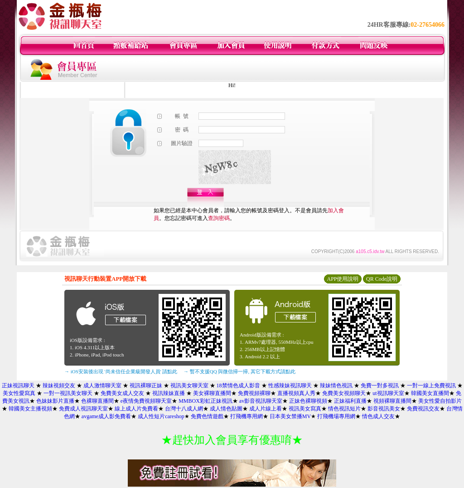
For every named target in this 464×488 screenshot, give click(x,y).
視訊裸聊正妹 (146, 385)
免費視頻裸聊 (254, 393)
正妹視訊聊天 (18, 385)
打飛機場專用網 (336, 416)
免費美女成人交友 (122, 393)
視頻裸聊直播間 (392, 401)
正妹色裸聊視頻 (308, 401)
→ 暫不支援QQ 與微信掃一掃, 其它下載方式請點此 (239, 371)
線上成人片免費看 (136, 408)
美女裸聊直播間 (212, 393)
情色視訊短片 (344, 408)
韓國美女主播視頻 (30, 408)
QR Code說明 (381, 279)
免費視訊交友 (423, 408)
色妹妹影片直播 (55, 401)
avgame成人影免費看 (106, 416)
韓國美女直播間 (430, 393)
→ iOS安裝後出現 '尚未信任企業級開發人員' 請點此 (120, 371)
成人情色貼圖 (226, 408)
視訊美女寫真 (305, 408)
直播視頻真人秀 (296, 393)
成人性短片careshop (161, 416)
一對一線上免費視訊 (431, 385)
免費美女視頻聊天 (344, 393)
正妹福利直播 (350, 401)
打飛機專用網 (246, 416)
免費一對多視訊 (380, 385)
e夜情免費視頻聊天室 (146, 401)
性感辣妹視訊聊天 (290, 385)
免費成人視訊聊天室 (83, 408)
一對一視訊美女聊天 (68, 393)
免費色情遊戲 (207, 416)
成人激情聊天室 (102, 385)
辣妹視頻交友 (59, 385)
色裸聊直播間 (97, 401)
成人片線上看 (265, 408)
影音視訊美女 (383, 408)
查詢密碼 (219, 218)
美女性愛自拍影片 (440, 401)
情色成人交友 (378, 416)
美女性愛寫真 (19, 393)
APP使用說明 (342, 279)
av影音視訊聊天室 (260, 401)
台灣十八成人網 (184, 408)
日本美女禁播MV (290, 416)
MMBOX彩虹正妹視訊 (205, 401)
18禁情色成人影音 (238, 385)
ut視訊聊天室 (388, 393)
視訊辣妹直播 (168, 393)
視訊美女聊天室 (189, 385)
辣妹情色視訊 (336, 385)
